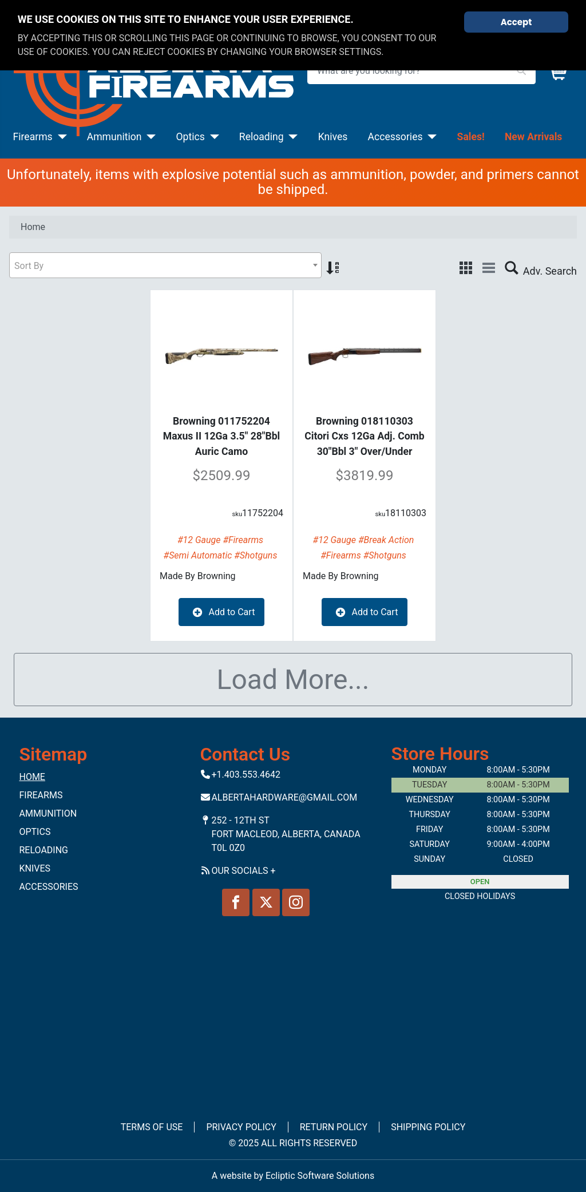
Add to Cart (221, 612)
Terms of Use (152, 1127)
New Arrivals (533, 136)
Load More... (293, 679)
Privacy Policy (241, 1127)
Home (32, 776)
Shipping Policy (428, 1127)
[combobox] (165, 265)
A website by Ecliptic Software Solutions (293, 1175)
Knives (333, 136)
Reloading (261, 136)
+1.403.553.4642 (245, 774)
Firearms (33, 136)
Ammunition (114, 136)
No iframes (293, 1011)
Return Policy (333, 1127)
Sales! (471, 136)
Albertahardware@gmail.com (284, 797)
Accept (516, 22)
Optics (190, 136)
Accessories (394, 136)
